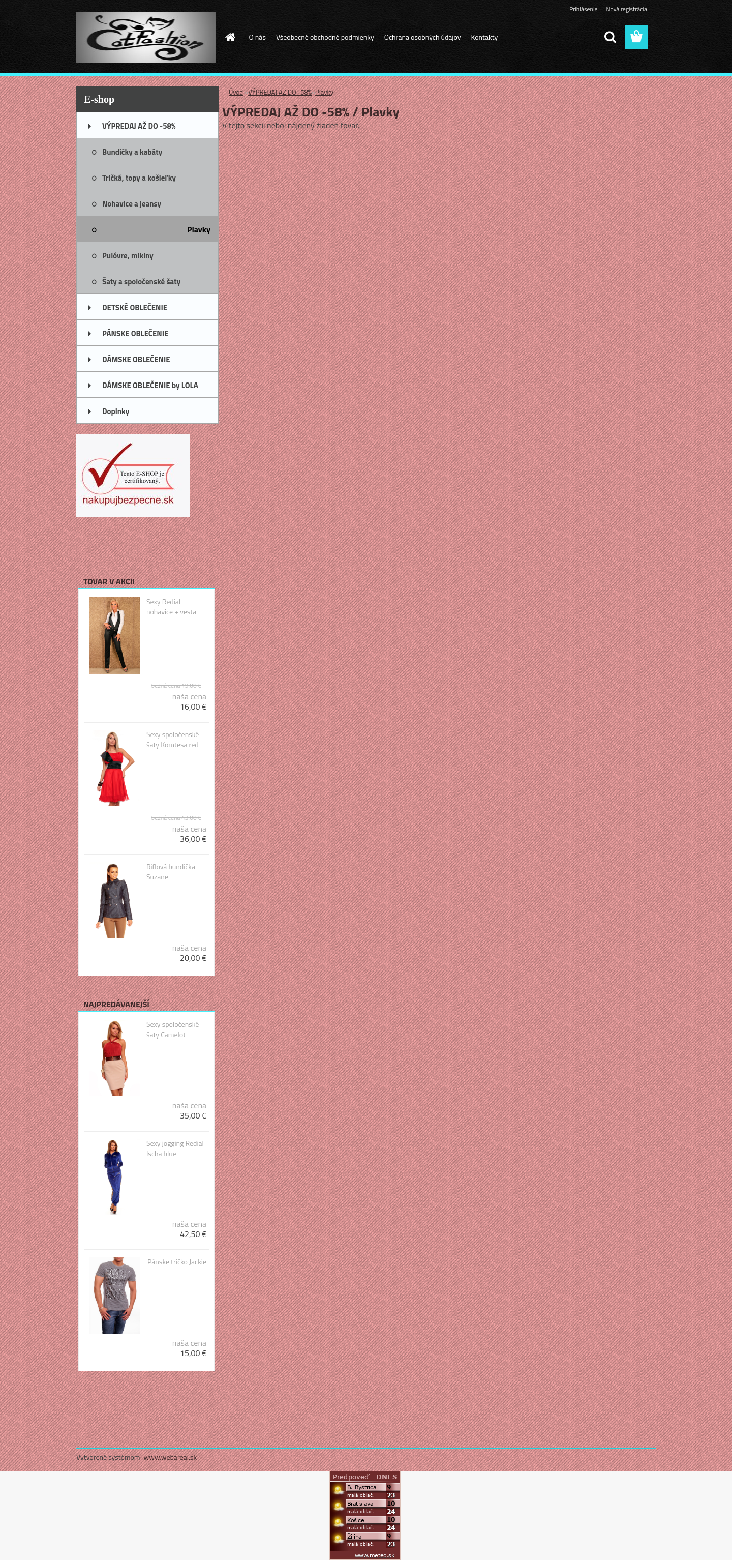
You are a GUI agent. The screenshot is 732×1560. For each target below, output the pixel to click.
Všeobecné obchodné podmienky (325, 37)
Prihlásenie (583, 9)
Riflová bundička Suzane (170, 872)
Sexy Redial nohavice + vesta (171, 607)
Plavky (324, 92)
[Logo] (146, 37)
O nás (257, 37)
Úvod (236, 92)
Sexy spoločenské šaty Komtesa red (172, 739)
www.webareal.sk (170, 1457)
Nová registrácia (626, 9)
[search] (610, 37)
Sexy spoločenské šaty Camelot (172, 1029)
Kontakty (484, 37)
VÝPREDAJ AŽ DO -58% (280, 92)
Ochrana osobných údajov (422, 37)
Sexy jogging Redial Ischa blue (175, 1148)
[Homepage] (229, 37)
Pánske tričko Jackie (176, 1262)
